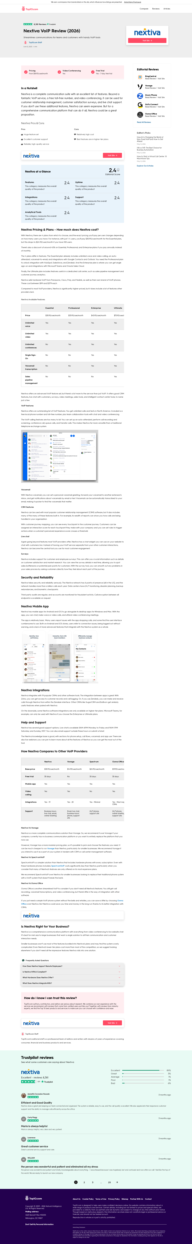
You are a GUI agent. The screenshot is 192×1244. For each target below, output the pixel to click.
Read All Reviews (144, 122)
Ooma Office (151, 113)
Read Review (150, 78)
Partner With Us (136, 1199)
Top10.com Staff (35, 42)
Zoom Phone (151, 95)
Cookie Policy (88, 1199)
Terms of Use (101, 1199)
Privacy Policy (114, 1199)
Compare (144, 9)
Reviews (156, 9)
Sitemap (125, 1199)
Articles (166, 9)
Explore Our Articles (145, 166)
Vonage (51, 848)
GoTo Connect (151, 104)
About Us (76, 1199)
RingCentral (150, 76)
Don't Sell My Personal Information (39, 1224)
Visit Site (161, 78)
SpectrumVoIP (57, 865)
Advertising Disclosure (132, 2)
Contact (148, 1199)
